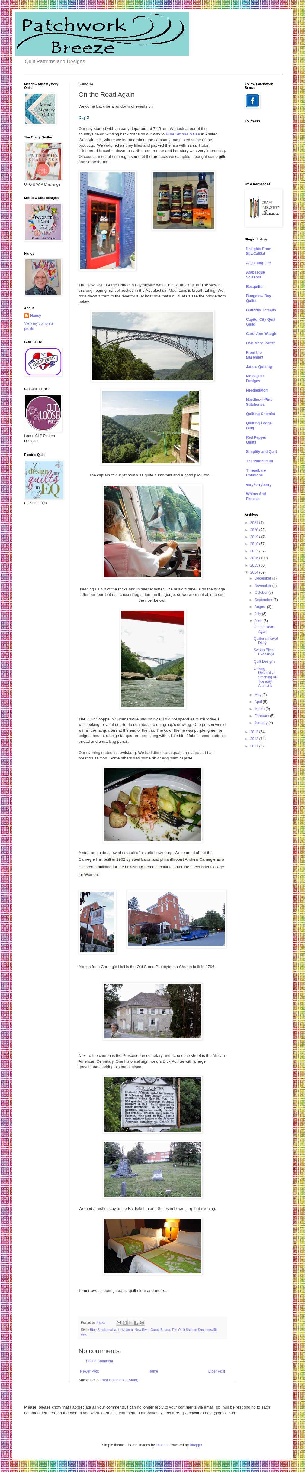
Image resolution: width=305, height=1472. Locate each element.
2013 (254, 732)
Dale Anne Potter (260, 343)
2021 (254, 523)
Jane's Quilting (259, 367)
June (259, 621)
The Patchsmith (259, 461)
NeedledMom (257, 390)
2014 (254, 572)
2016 (254, 558)
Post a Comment (99, 1361)
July (258, 614)
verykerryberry (258, 485)
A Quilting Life (258, 263)
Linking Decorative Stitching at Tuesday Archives (265, 677)
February (262, 716)
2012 (254, 739)
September (264, 600)
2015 (254, 565)
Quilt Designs (264, 661)
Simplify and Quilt (261, 452)
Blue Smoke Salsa (183, 134)
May (258, 695)
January (261, 723)
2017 (254, 551)
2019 (254, 537)
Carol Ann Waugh (261, 334)
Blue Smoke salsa (103, 1329)
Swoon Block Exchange (264, 652)
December (263, 578)
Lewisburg (125, 1329)
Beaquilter (255, 286)
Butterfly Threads (261, 310)
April (259, 702)
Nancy (35, 316)
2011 (254, 746)
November (263, 585)
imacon (162, 1445)
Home (153, 1371)
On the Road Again (264, 629)
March (260, 709)
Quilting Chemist (260, 414)
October (261, 592)
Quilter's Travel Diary (266, 640)
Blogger (196, 1445)
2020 (254, 530)
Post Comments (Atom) (119, 1380)
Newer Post (89, 1371)
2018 (254, 544)
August (261, 607)
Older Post (216, 1371)
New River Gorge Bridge (152, 1329)
